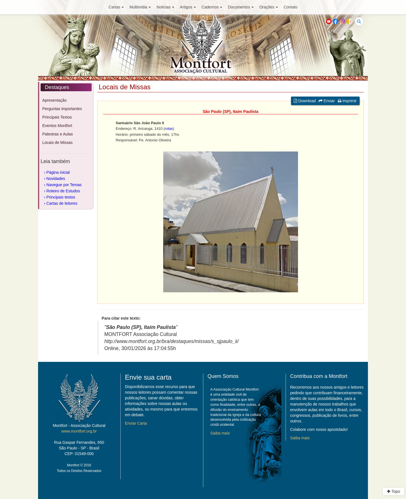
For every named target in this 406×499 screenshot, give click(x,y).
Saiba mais (220, 433)
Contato (290, 7)
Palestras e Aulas (57, 134)
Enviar (327, 101)
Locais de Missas (57, 142)
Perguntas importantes (62, 108)
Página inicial (58, 172)
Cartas (116, 7)
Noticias (165, 7)
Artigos (188, 7)
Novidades (56, 178)
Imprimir (347, 101)
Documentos (241, 7)
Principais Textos (57, 117)
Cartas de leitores (62, 203)
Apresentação (54, 100)
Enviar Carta (136, 423)
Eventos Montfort (57, 125)
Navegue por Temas (64, 184)
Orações (268, 7)
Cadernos (212, 7)
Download (305, 101)
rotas (169, 128)
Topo (393, 491)
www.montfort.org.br (79, 431)
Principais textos (61, 197)
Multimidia (140, 7)
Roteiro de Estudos (63, 191)
